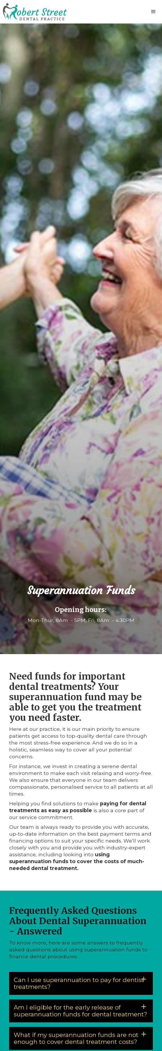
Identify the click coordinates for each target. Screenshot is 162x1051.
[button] (153, 11)
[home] (33, 11)
